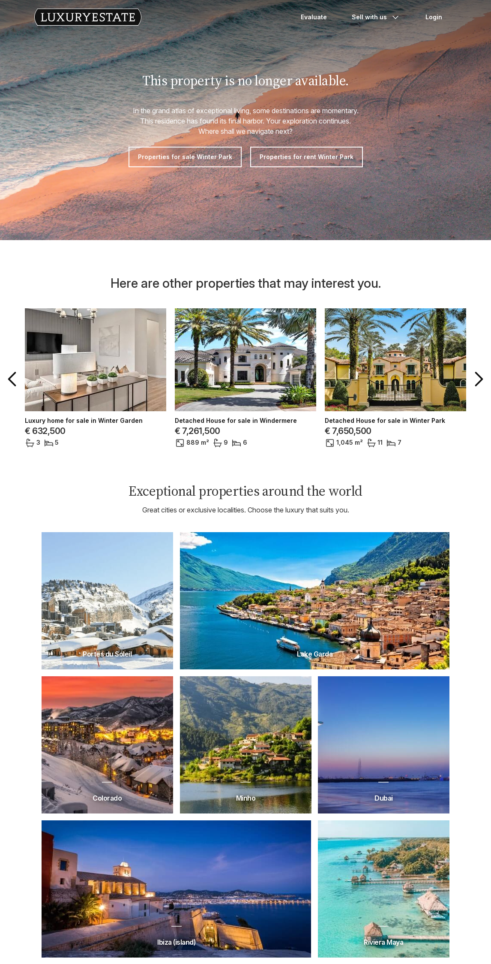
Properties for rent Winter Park (306, 156)
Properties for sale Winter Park (185, 156)
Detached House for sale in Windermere (236, 420)
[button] (14, 379)
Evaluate (314, 17)
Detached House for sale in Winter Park (385, 420)
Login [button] (433, 17)
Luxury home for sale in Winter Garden (84, 420)
